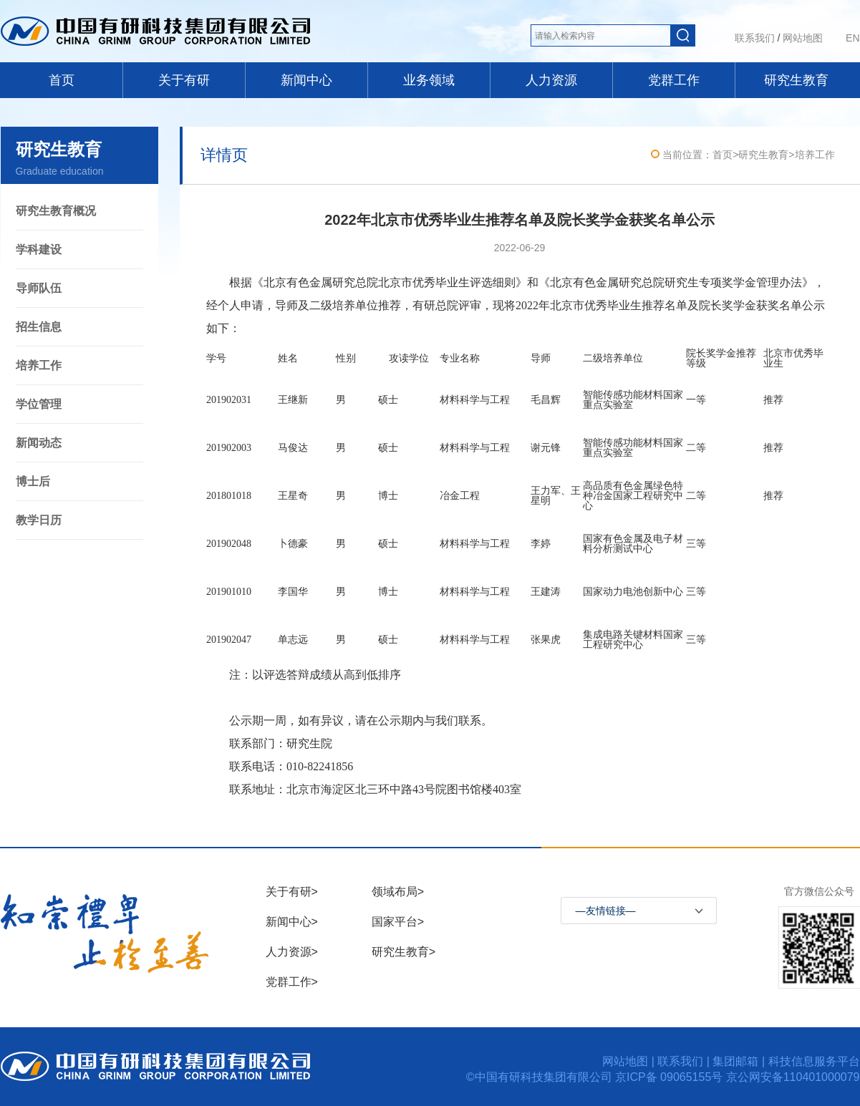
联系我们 (755, 38)
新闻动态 (39, 443)
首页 (61, 80)
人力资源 (551, 80)
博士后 (33, 481)
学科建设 (39, 249)
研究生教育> (403, 952)
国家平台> (398, 922)
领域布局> (398, 892)
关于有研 (184, 80)
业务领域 (429, 80)
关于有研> (292, 892)
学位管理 (39, 404)
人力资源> (292, 952)
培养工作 (39, 365)
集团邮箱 (735, 1061)
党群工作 (674, 80)
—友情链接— (606, 910)
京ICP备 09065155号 (670, 1077)
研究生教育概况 (56, 211)
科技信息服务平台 (814, 1061)
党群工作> (292, 982)
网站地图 (803, 38)
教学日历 (39, 520)
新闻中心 (306, 80)
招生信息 (39, 327)
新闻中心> (292, 922)
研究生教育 (796, 80)
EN (852, 38)
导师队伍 (39, 288)
